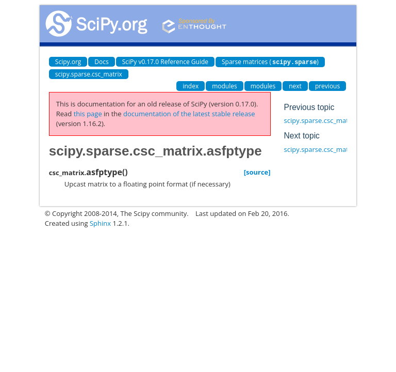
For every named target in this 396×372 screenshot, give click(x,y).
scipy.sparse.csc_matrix (88, 73)
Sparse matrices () (270, 61)
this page (88, 113)
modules (224, 85)
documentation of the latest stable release (189, 113)
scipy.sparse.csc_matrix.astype (331, 148)
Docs (101, 61)
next (295, 85)
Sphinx (100, 222)
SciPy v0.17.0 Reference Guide (165, 61)
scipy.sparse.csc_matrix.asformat (335, 120)
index (191, 85)
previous (327, 85)
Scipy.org (68, 61)
